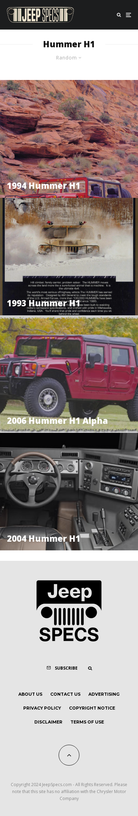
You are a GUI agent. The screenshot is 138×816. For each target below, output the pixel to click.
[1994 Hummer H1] (69, 138)
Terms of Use (87, 722)
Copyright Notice (92, 708)
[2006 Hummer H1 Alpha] (69, 374)
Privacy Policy (42, 708)
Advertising (104, 694)
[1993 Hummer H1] (69, 256)
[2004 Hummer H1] (69, 491)
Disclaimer (48, 722)
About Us (30, 694)
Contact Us (65, 694)
